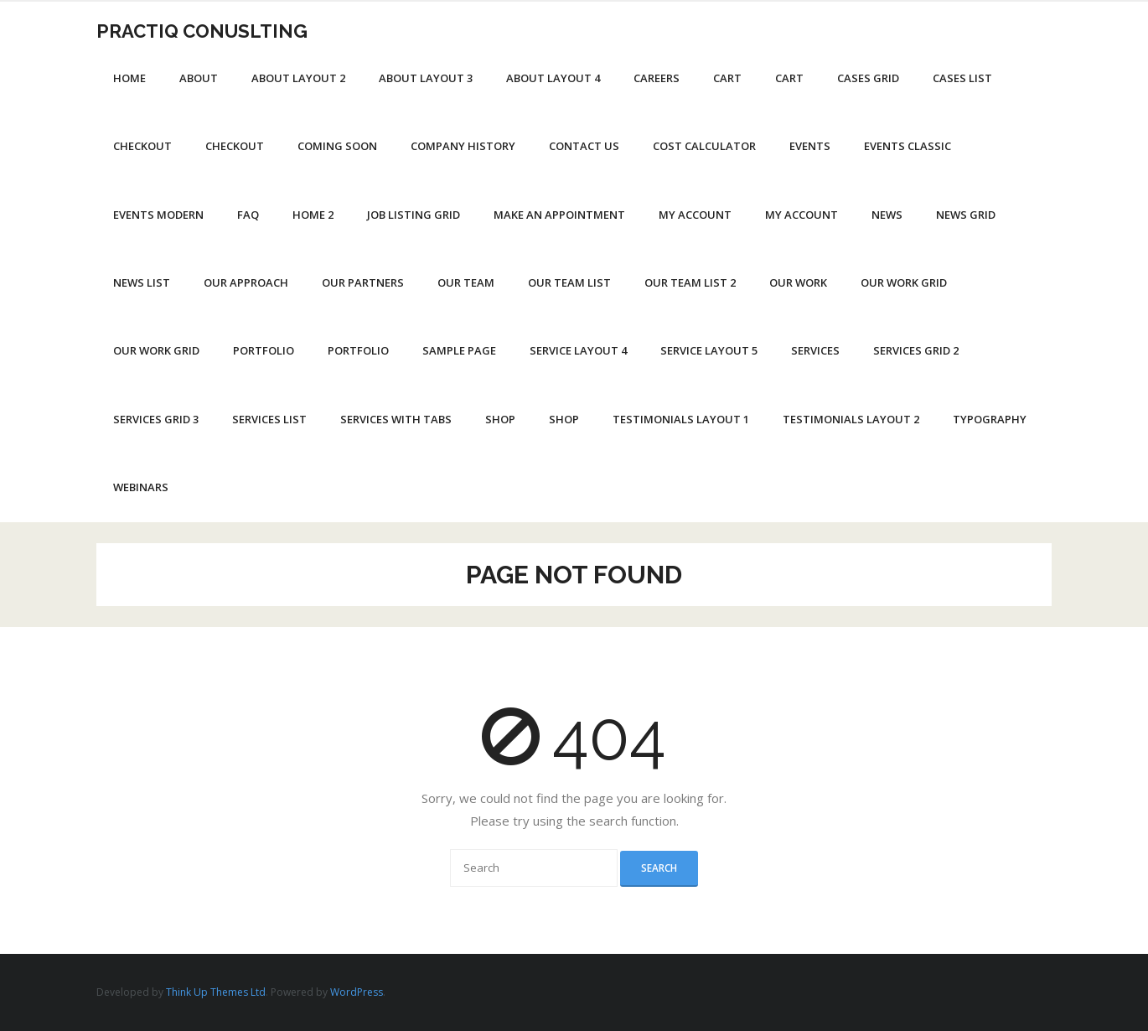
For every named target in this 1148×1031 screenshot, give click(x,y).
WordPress (356, 992)
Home (129, 77)
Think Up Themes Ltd (216, 992)
